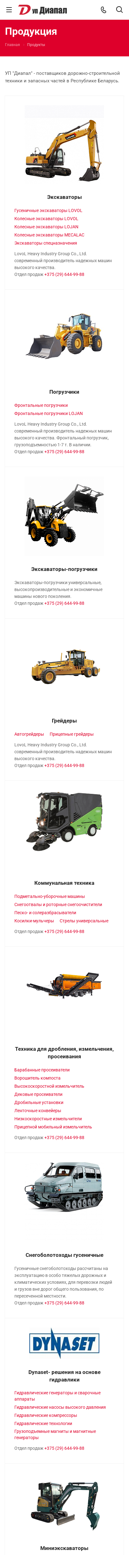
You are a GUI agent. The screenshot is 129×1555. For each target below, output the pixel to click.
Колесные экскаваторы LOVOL (46, 218)
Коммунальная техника (64, 883)
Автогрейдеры (29, 734)
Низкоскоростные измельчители (48, 1118)
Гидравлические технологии (43, 1423)
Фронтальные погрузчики (41, 405)
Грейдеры (64, 721)
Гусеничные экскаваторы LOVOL (48, 210)
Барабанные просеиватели (42, 1069)
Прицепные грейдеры (72, 734)
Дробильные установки (38, 1102)
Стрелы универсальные (84, 920)
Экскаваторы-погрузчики (64, 569)
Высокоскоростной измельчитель (49, 1086)
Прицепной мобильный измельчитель (53, 1126)
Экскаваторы (64, 197)
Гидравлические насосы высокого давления (60, 1407)
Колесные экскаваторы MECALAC (49, 234)
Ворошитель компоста (37, 1078)
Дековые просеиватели (38, 1094)
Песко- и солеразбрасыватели (45, 912)
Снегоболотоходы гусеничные (64, 1255)
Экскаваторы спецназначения (45, 243)
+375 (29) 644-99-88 (64, 274)
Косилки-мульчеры (34, 920)
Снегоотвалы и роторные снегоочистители (58, 904)
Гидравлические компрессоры (45, 1415)
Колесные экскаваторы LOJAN (46, 226)
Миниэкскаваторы (64, 1548)
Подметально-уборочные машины (49, 896)
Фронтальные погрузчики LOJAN (48, 413)
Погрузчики (64, 392)
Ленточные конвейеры (37, 1110)
